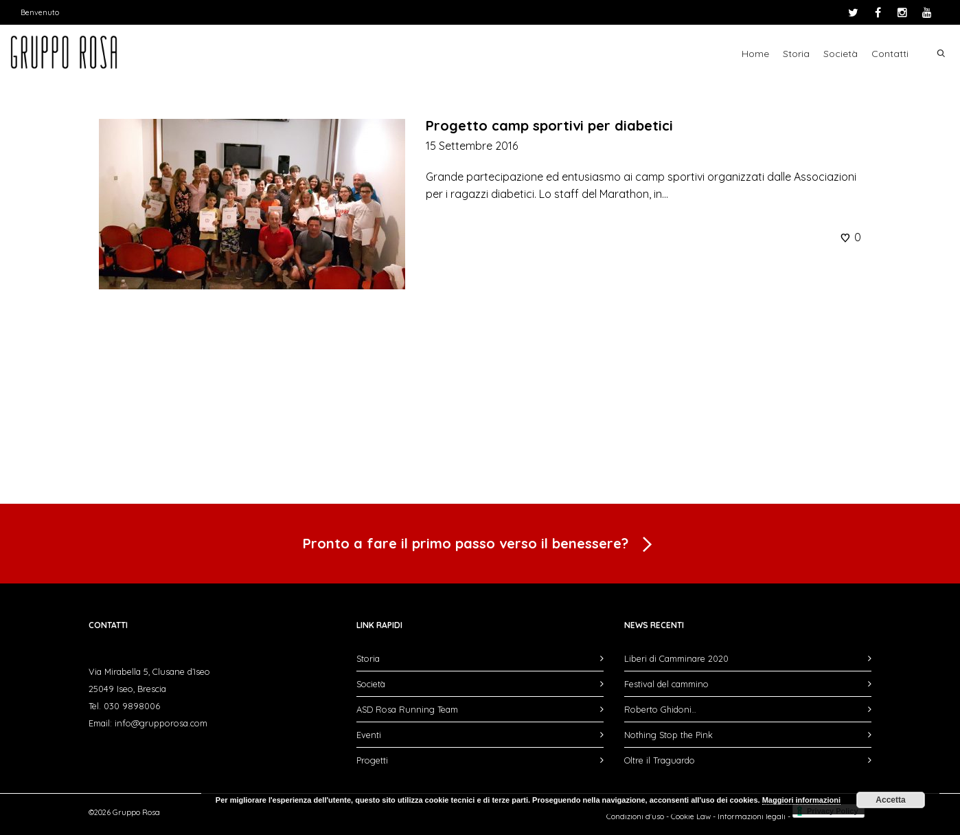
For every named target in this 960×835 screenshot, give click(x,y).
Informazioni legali (752, 816)
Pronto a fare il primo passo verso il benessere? (480, 545)
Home (755, 53)
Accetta (890, 800)
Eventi (368, 734)
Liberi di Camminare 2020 (676, 658)
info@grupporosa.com (161, 722)
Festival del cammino (666, 683)
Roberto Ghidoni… (660, 709)
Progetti (372, 760)
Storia (796, 53)
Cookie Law (691, 816)
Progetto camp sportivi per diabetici (549, 125)
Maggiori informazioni (801, 800)
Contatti (889, 53)
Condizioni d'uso (635, 816)
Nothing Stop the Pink (668, 734)
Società (840, 53)
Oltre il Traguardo (659, 760)
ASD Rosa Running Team (407, 709)
